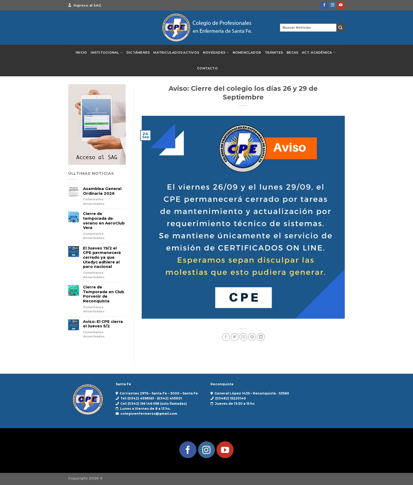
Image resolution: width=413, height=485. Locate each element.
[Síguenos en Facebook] (324, 5)
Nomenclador (247, 52)
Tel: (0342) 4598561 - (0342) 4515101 (151, 398)
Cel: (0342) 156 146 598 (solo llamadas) (153, 404)
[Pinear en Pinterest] (252, 337)
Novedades (216, 52)
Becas (292, 52)
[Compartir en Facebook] (226, 337)
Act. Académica (319, 52)
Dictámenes (138, 52)
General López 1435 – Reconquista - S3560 (251, 393)
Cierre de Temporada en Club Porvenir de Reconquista (103, 294)
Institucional (107, 52)
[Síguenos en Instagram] (332, 5)
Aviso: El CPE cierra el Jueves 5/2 (103, 324)
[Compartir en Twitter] (235, 337)
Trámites (274, 52)
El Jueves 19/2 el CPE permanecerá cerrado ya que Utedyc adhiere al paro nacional (102, 257)
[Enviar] (340, 27)
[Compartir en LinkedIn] (261, 337)
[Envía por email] (243, 337)
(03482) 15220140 (230, 398)
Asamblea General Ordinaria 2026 (102, 191)
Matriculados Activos (176, 52)
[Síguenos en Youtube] (341, 5)
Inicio (81, 52)
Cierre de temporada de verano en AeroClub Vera (104, 221)
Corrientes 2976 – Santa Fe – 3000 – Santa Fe (159, 393)
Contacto (207, 68)
